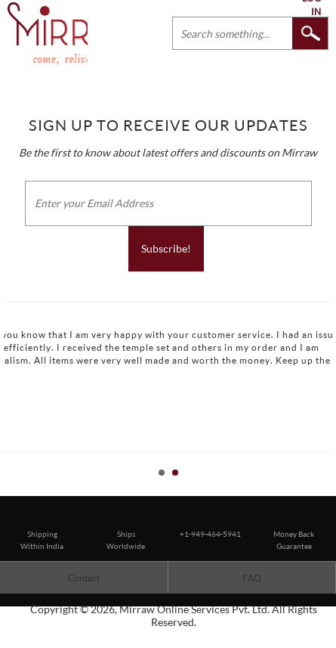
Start (317, 489)
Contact (84, 578)
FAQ (251, 578)
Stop (328, 489)
